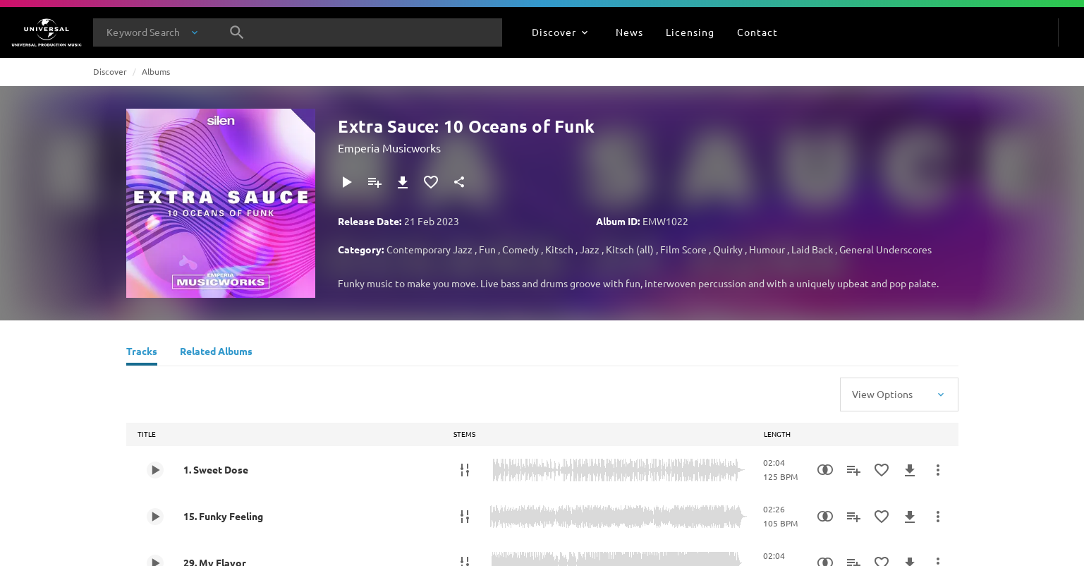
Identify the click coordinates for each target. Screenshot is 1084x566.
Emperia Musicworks (389, 147)
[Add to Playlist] (374, 182)
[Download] (402, 182)
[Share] (459, 182)
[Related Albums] (216, 353)
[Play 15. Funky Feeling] (155, 517)
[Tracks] (141, 353)
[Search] (237, 32)
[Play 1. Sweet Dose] (155, 470)
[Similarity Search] (825, 470)
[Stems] (464, 470)
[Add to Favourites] (430, 182)
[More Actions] (938, 470)
